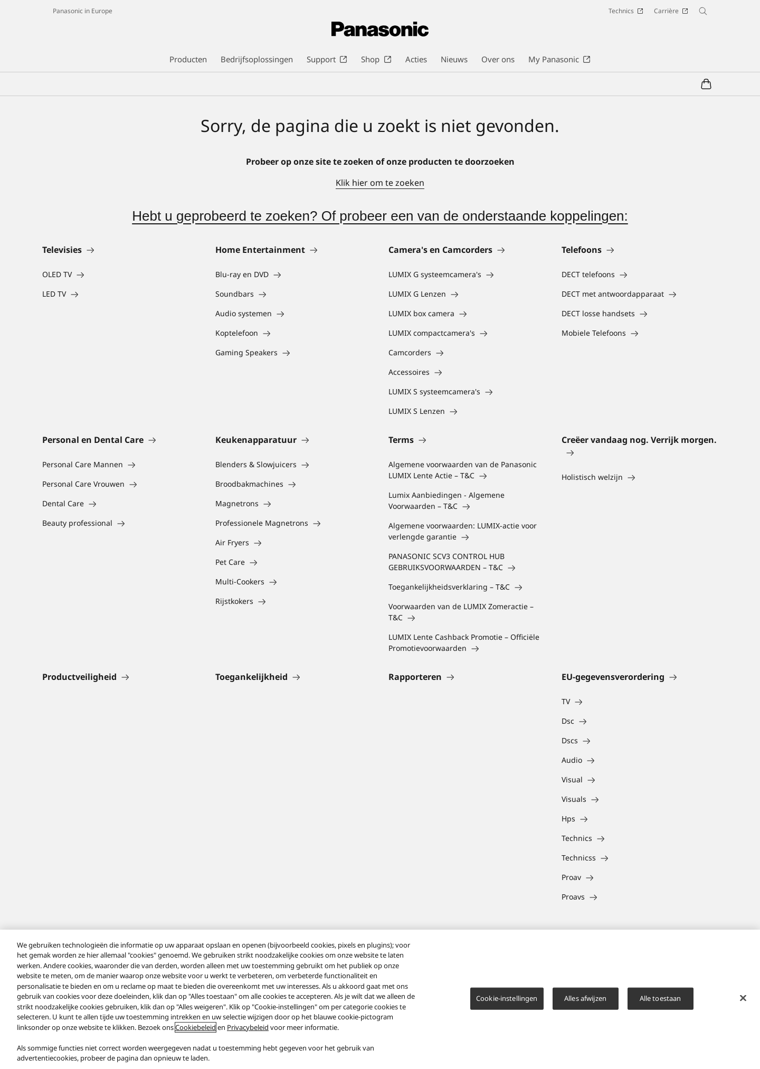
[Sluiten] (743, 997)
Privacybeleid (248, 1027)
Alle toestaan (660, 998)
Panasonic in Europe (82, 10)
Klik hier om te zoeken (380, 182)
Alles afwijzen (585, 998)
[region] (380, 999)
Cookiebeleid (195, 1027)
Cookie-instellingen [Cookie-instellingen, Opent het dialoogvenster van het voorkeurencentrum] (506, 998)
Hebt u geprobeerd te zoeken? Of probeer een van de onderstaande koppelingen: (380, 216)
